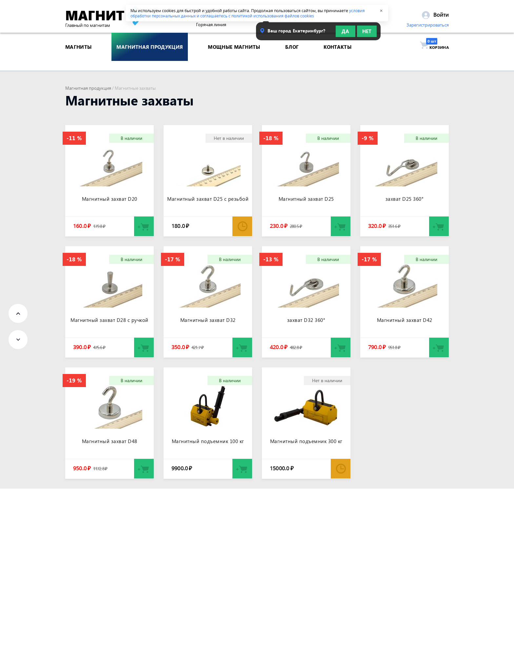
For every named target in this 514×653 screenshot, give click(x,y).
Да (345, 33)
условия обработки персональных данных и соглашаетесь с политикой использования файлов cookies (247, 13)
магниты (78, 57)
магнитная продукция (149, 57)
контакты (337, 57)
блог (292, 57)
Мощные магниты (234, 57)
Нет (366, 33)
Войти (435, 16)
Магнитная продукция (88, 88)
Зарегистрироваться (427, 27)
